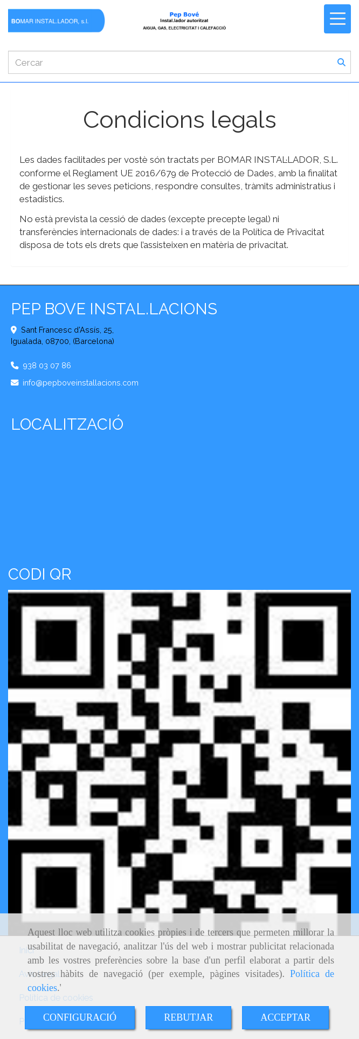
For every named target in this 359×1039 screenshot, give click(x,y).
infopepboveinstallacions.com (81, 382)
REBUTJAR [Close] (188, 1017)
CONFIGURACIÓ (79, 1017)
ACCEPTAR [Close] (285, 1017)
